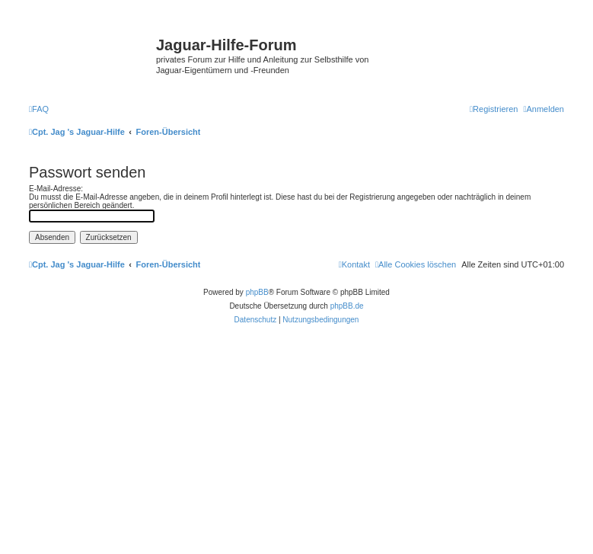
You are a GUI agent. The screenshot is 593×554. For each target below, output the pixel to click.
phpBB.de (347, 306)
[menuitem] (39, 109)
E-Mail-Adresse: (56, 188)
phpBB (257, 292)
